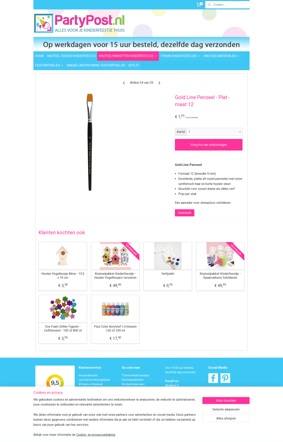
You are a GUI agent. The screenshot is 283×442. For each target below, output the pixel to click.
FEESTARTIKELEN (49, 65)
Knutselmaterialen (133, 384)
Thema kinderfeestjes (135, 375)
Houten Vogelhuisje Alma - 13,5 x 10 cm (62, 275)
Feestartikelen (131, 388)
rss (134, 435)
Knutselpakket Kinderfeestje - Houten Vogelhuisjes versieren (115, 275)
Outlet (126, 392)
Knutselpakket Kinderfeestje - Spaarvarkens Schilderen (220, 275)
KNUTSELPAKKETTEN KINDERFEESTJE (128, 56)
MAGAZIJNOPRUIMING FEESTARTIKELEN (96, 65)
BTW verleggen (88, 401)
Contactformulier (228, 398)
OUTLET (133, 65)
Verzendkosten (88, 375)
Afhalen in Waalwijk (91, 384)
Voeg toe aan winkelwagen (208, 145)
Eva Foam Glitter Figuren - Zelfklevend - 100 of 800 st (63, 328)
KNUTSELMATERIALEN (222, 56)
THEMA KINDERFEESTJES (180, 56)
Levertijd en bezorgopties (94, 379)
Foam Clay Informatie (135, 397)
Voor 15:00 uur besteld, (179, 367)
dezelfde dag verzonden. (180, 372)
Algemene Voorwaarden (94, 410)
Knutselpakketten (133, 379)
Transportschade (89, 397)
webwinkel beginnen (148, 435)
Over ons (84, 406)
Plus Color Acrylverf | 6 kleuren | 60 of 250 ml (115, 328)
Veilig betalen (87, 388)
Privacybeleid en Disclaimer (95, 414)
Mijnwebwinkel (181, 435)
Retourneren (86, 392)
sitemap (126, 435)
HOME (39, 56)
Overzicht (184, 213)
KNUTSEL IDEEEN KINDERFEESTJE (71, 56)
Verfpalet (167, 274)
